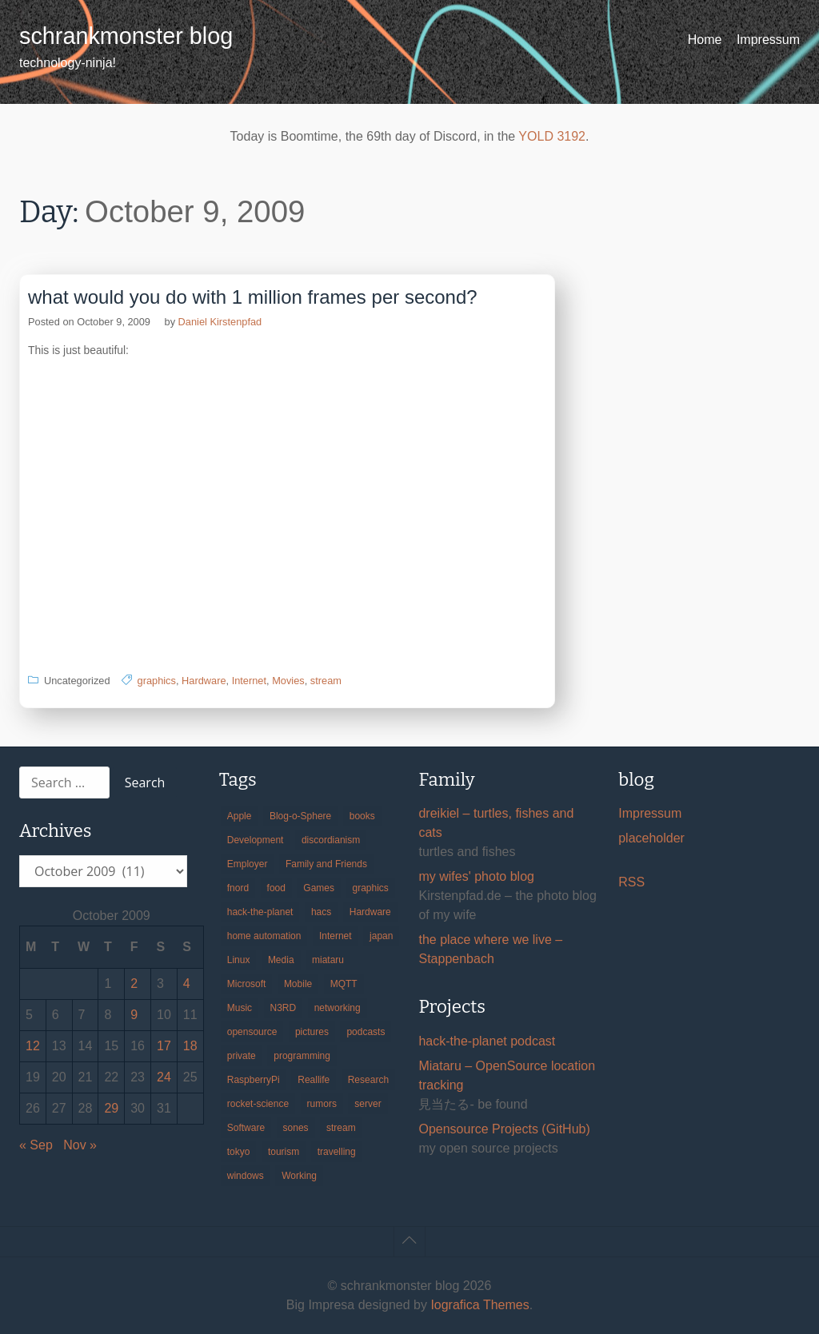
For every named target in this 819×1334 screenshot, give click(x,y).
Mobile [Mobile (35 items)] (298, 984)
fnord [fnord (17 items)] (238, 888)
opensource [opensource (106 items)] (252, 1031)
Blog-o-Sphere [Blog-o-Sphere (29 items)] (300, 816)
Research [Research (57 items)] (368, 1079)
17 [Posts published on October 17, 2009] (164, 1046)
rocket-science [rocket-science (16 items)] (258, 1103)
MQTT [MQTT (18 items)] (344, 984)
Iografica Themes (479, 1305)
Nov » (80, 1145)
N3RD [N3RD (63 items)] (283, 1007)
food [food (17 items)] (276, 888)
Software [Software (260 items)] (246, 1127)
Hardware (204, 681)
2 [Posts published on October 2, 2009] (134, 983)
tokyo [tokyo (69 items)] (238, 1151)
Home (705, 39)
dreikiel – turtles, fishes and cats (495, 822)
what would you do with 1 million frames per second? (252, 297)
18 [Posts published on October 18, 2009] (190, 1046)
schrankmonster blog (126, 36)
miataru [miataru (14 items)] (328, 960)
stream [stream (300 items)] (341, 1127)
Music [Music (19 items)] (239, 1007)
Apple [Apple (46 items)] (239, 816)
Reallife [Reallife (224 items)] (314, 1079)
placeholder (651, 838)
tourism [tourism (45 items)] (283, 1151)
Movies (288, 681)
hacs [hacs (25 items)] (321, 912)
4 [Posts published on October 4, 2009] (186, 983)
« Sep (36, 1145)
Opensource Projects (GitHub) (503, 1129)
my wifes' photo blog (475, 876)
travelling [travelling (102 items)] (337, 1151)
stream (326, 681)
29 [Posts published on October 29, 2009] (111, 1108)
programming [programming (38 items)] (302, 1055)
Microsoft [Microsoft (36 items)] (246, 984)
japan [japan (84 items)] (381, 936)
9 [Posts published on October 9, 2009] (134, 1014)
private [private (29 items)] (241, 1055)
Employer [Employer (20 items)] (247, 864)
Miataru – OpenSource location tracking (506, 1075)
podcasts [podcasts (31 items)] (365, 1031)
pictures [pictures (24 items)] (312, 1031)
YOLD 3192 (551, 136)
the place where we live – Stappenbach (490, 949)
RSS (631, 882)
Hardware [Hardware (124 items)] (370, 912)
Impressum (768, 39)
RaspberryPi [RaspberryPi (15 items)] (253, 1079)
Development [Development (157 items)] (255, 840)
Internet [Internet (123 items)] (335, 936)
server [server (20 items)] (367, 1103)
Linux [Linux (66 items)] (238, 960)
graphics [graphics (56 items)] (371, 888)
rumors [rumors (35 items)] (322, 1103)
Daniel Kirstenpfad (220, 322)
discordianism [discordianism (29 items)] (331, 840)
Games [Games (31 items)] (318, 888)
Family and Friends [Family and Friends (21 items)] (326, 864)
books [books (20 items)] (362, 816)
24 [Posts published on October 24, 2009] (164, 1077)
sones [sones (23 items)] (296, 1127)
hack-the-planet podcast (486, 1041)
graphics (157, 681)
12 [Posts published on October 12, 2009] (33, 1046)
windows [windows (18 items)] (245, 1175)
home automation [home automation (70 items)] (264, 936)
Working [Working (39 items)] (299, 1175)
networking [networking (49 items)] (337, 1007)
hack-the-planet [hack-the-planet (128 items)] (260, 912)
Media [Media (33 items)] (281, 960)
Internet (249, 681)
